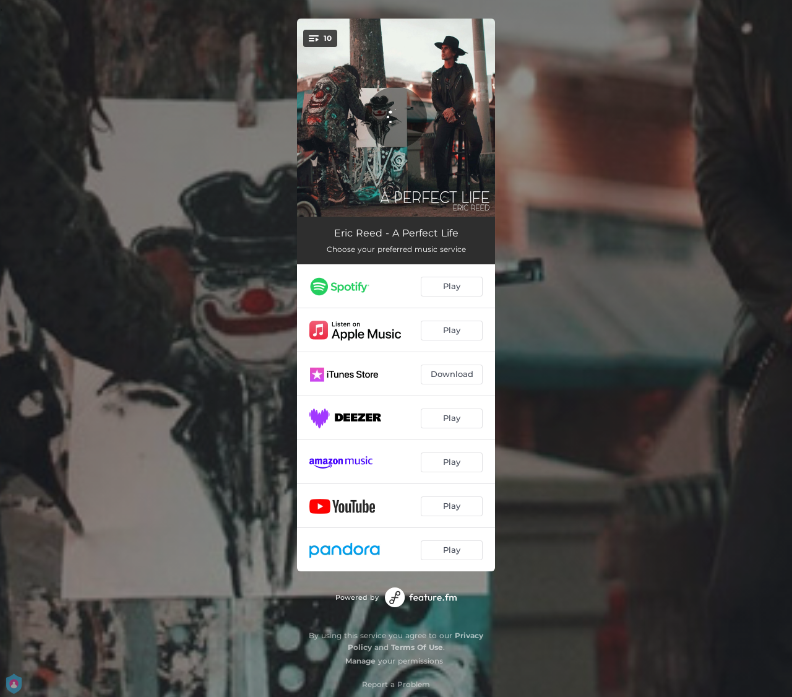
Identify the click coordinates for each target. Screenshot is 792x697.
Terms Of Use (417, 647)
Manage (360, 660)
